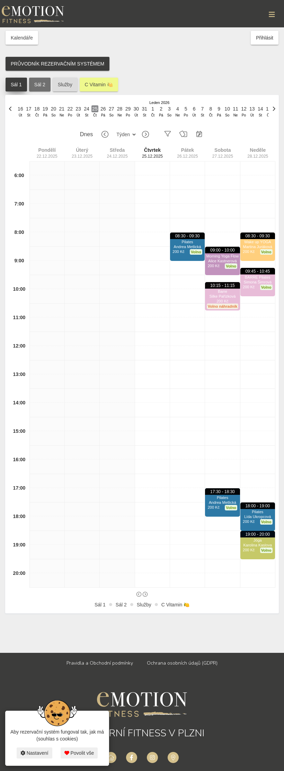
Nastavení (34, 753)
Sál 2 (39, 84)
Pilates (187, 242)
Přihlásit (264, 38)
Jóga (258, 540)
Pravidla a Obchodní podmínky (99, 663)
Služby (65, 84)
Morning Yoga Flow (222, 256)
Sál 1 (16, 84)
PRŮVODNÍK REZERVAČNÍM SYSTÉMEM (57, 64)
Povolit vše (79, 753)
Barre (222, 291)
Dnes (86, 134)
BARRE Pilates (257, 277)
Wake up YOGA (257, 242)
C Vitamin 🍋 (99, 84)
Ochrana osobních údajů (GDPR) (182, 663)
